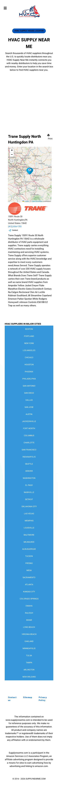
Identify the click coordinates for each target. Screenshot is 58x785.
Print (50, 137)
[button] (29, 171)
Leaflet (25, 201)
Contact (15, 230)
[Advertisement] (29, 98)
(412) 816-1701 (15, 226)
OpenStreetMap (37, 201)
